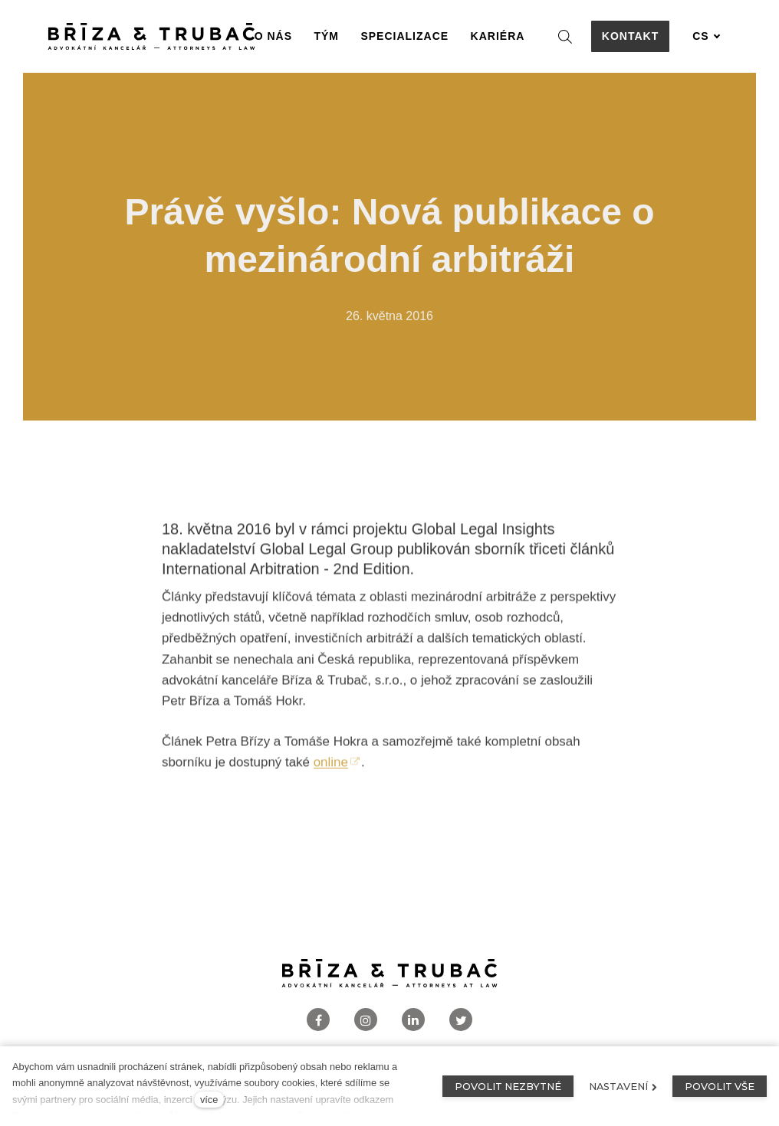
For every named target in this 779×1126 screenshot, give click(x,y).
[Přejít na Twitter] (460, 1020)
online (331, 768)
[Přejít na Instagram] (365, 1020)
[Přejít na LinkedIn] (413, 1020)
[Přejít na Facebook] (318, 1020)
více (209, 1099)
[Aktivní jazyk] (706, 36)
